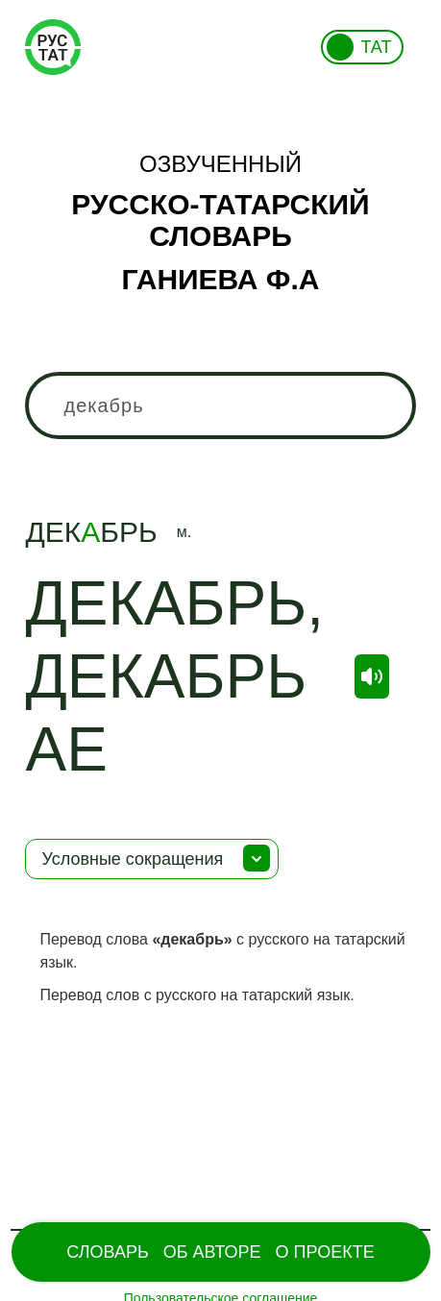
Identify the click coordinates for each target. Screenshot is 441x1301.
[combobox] (220, 405)
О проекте (325, 1252)
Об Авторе (212, 1252)
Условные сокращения (132, 859)
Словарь (107, 1252)
